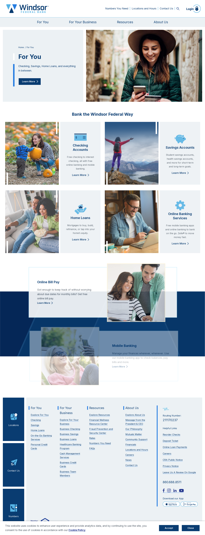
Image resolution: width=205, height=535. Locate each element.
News (128, 460)
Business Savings (69, 434)
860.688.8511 (172, 482)
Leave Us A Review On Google (179, 472)
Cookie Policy (76, 530)
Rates (92, 438)
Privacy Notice (171, 466)
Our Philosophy (133, 429)
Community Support (136, 439)
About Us (161, 22)
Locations (13, 419)
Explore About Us (135, 414)
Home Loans (38, 430)
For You (43, 22)
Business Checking (70, 429)
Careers (167, 453)
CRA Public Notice (173, 459)
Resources (125, 22)
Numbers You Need (116, 8)
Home (21, 47)
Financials (130, 444)
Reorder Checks (171, 434)
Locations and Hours (144, 8)
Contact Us (166, 8)
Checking (36, 420)
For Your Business (83, 22)
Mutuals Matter (133, 434)
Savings (35, 425)
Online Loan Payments (175, 447)
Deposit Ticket (170, 440)
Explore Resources (99, 414)
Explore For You (40, 414)
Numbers (13, 510)
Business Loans (68, 439)
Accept (169, 528)
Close (190, 528)
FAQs (92, 448)
